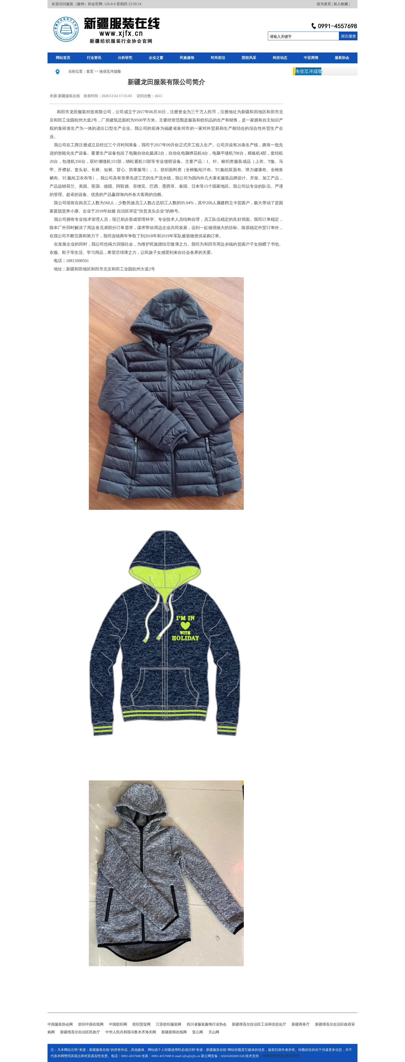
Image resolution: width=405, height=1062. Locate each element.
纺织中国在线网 (91, 1024)
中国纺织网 (118, 1024)
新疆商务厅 (301, 1024)
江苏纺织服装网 (168, 1024)
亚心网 (197, 1032)
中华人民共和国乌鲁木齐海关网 (130, 1032)
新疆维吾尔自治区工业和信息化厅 (259, 1024)
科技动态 (280, 58)
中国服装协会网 (60, 1024)
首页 (90, 71)
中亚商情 (311, 58)
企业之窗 (156, 58)
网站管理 (292, 1056)
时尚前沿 (218, 58)
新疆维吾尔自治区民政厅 (80, 1032)
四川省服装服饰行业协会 (207, 1024)
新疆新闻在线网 (174, 1032)
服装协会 (342, 58)
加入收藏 (340, 4)
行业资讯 (94, 58)
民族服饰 (187, 58)
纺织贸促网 (142, 1024)
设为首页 (324, 4)
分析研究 (125, 58)
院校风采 (249, 58)
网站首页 (63, 58)
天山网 (213, 1032)
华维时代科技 (273, 1056)
